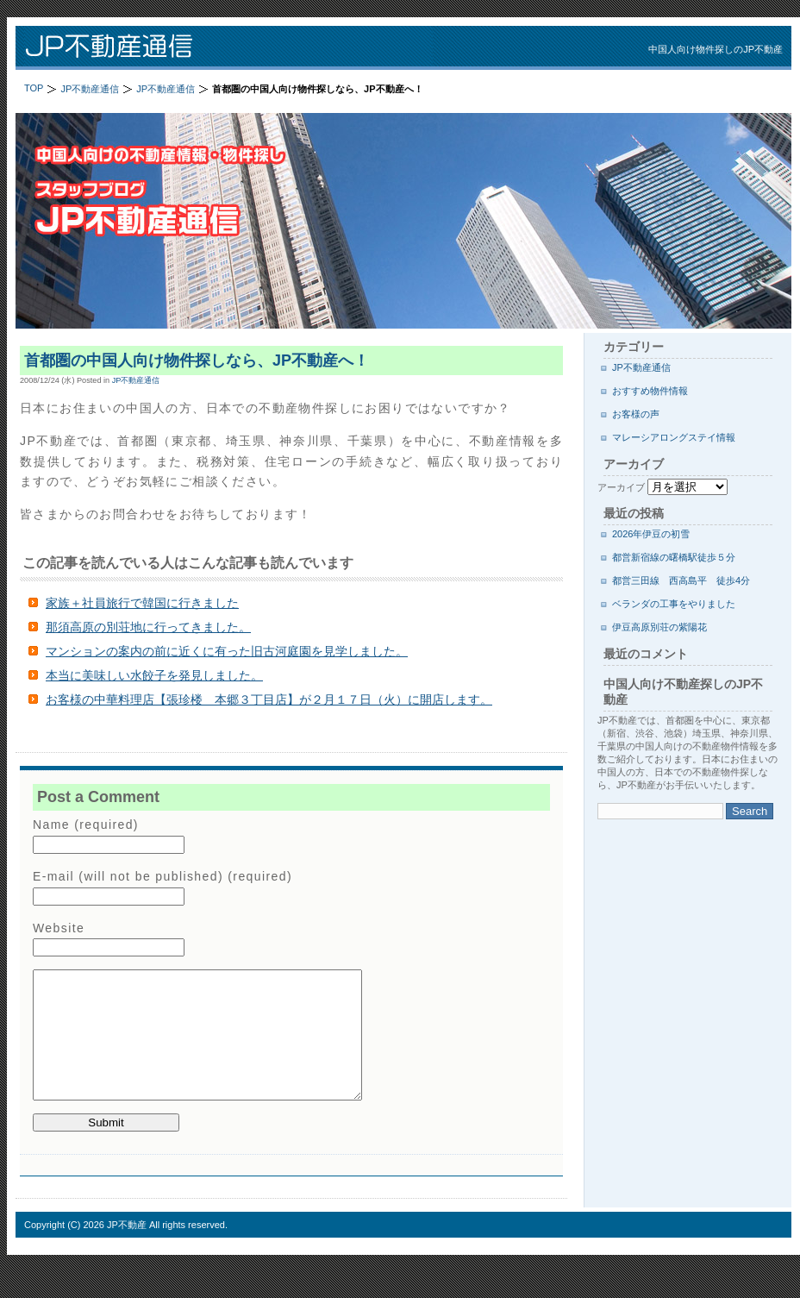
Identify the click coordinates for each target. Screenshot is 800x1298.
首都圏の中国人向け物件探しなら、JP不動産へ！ (196, 360)
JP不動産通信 (239, 48)
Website (58, 928)
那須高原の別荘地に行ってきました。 (148, 627)
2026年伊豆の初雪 (651, 534)
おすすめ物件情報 (650, 391)
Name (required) (86, 824)
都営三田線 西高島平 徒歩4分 (681, 580)
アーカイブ (621, 487)
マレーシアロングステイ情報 (673, 437)
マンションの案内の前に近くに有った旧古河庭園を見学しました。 (227, 651)
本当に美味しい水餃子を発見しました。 (154, 675)
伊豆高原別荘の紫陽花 (659, 627)
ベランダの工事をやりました (673, 604)
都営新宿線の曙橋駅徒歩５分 (673, 557)
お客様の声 (635, 414)
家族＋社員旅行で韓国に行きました (142, 603)
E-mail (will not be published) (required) (162, 876)
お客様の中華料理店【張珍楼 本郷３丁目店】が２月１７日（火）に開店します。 (269, 699)
